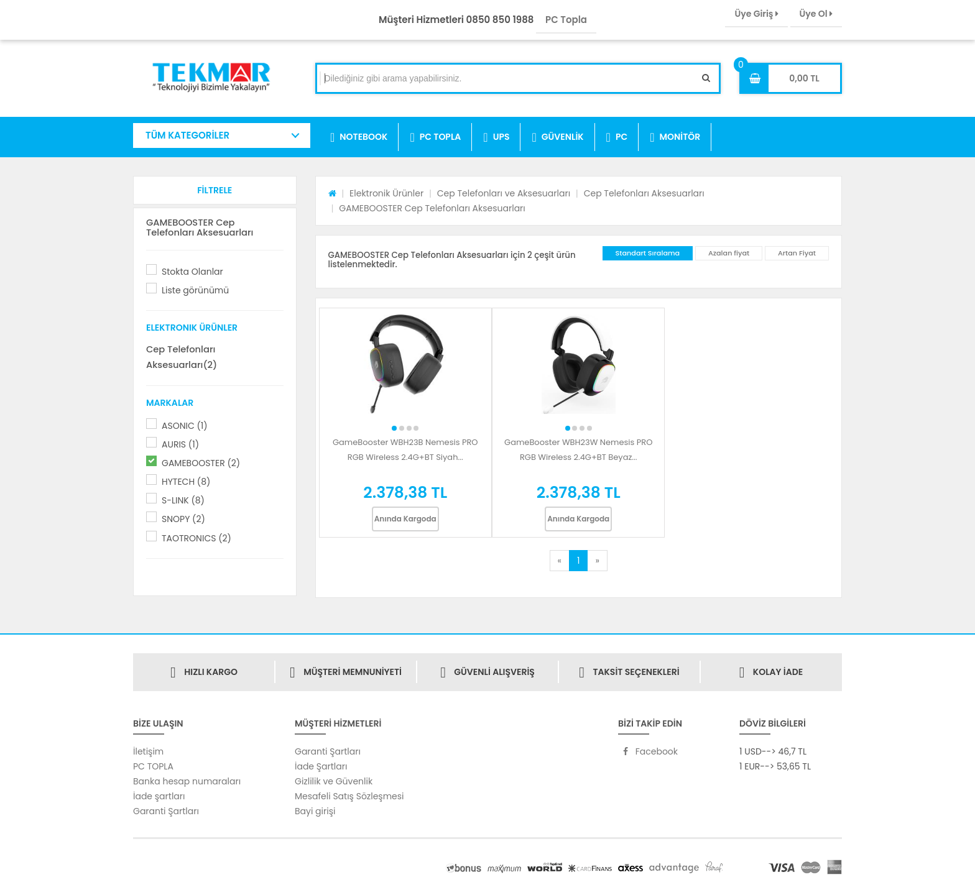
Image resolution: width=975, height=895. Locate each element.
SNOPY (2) (183, 519)
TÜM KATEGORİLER (187, 135)
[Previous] (560, 560)
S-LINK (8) (183, 500)
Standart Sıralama (648, 253)
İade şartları (159, 796)
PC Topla (566, 19)
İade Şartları (321, 766)
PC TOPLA (435, 137)
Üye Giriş (756, 13)
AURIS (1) (180, 444)
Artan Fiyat (797, 253)
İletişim (148, 751)
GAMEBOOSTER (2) (201, 463)
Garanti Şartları (166, 811)
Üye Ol (816, 13)
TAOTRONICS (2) (196, 538)
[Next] (597, 560)
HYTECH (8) (186, 481)
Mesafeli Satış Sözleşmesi (349, 796)
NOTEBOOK (358, 137)
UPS (496, 137)
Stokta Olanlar (192, 271)
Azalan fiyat (728, 253)
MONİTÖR (675, 137)
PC (617, 137)
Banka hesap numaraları (187, 781)
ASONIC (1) (185, 426)
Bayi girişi (315, 811)
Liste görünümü (195, 290)
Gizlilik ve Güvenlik (333, 781)
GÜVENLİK (557, 137)
